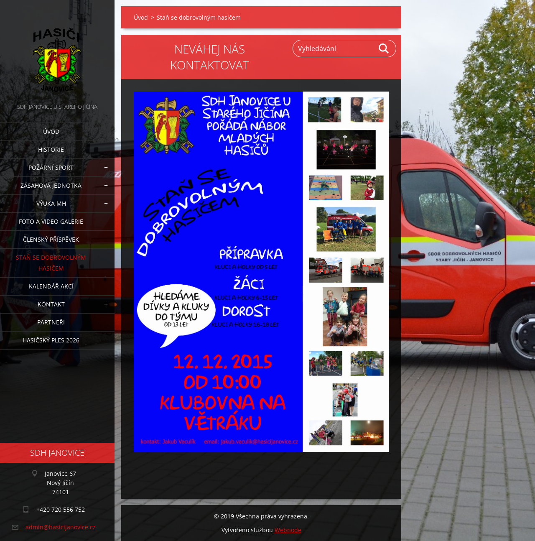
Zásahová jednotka (51, 185)
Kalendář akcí (51, 286)
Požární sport (51, 167)
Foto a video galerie (51, 221)
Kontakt (51, 304)
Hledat (384, 48)
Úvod (51, 131)
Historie (51, 149)
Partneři (51, 322)
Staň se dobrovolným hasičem (51, 262)
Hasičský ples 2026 (51, 340)
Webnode (288, 530)
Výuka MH (51, 203)
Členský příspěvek (51, 239)
